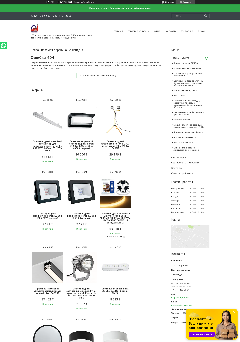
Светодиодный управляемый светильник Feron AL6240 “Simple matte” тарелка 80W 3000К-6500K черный (81, 293)
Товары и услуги (137, 31)
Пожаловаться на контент (128, 339)
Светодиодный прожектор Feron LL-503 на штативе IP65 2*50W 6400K (114, 145)
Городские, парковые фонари (188, 132)
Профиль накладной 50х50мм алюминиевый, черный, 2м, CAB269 (115, 215)
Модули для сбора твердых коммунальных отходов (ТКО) (189, 126)
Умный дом (179, 95)
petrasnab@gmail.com (182, 305)
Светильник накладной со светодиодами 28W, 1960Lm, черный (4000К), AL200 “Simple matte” (114, 292)
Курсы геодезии (182, 119)
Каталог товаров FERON (186, 63)
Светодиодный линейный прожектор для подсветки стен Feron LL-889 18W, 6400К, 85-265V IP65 (47, 146)
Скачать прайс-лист (182, 173)
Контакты (170, 31)
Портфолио (187, 31)
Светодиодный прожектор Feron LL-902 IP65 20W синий (47, 215)
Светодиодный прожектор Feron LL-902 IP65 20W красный (148, 143)
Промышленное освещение (187, 68)
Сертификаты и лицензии (185, 162)
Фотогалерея (178, 157)
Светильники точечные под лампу (99, 75)
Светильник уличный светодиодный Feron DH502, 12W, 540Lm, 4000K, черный (81, 145)
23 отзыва (169, 2)
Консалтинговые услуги (185, 90)
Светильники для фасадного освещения (188, 74)
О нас (157, 31)
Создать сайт (79, 2)
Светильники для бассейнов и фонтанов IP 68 (189, 113)
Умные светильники (183, 142)
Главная (118, 31)
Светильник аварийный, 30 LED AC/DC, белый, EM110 (47, 291)
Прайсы (202, 31)
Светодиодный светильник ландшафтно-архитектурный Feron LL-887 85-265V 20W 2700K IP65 (148, 218)
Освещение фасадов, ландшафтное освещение (186, 149)
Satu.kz (133, 336)
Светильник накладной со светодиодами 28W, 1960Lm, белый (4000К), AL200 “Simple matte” (148, 292)
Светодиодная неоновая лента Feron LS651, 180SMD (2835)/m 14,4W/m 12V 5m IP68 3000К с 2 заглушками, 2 (81, 218)
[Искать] (205, 16)
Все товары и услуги (96, 322)
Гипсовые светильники (185, 137)
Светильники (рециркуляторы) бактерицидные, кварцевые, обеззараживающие (189, 83)
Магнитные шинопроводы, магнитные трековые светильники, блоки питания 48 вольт (188, 104)
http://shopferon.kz (181, 297)
